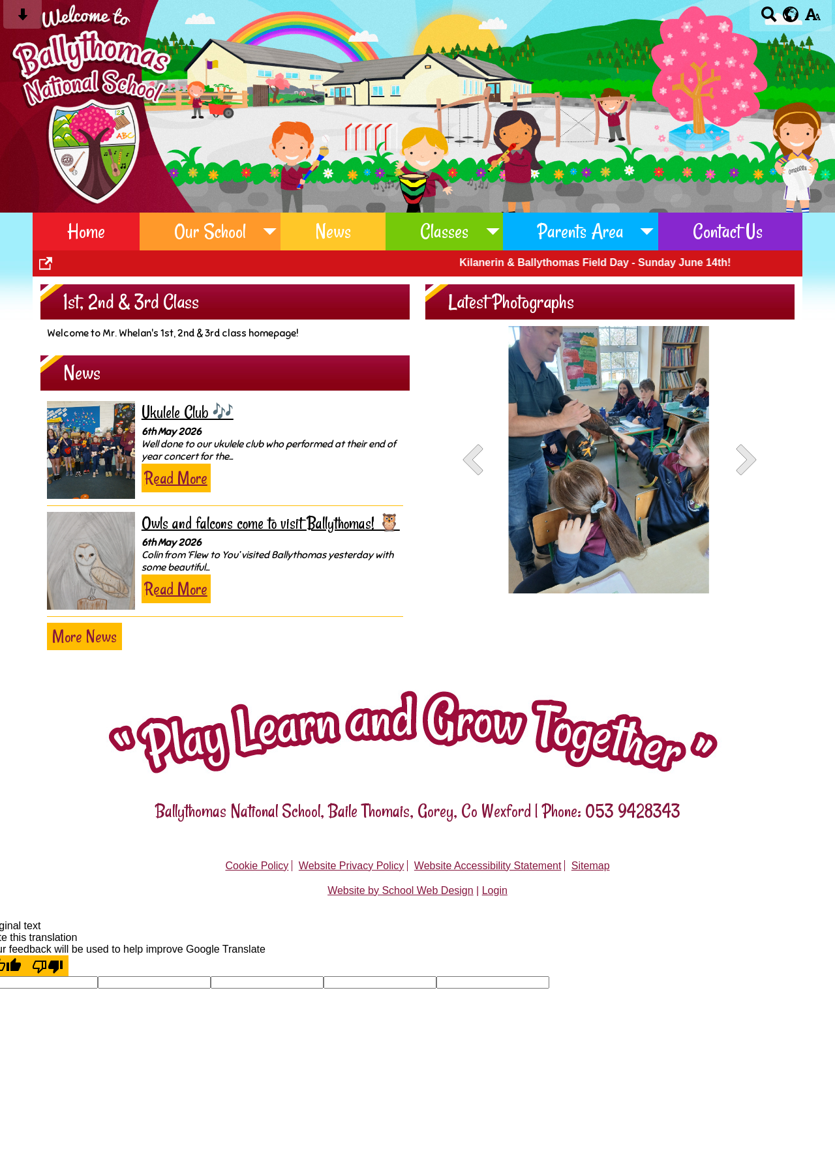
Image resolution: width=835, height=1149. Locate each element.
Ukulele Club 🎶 (188, 412)
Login (495, 890)
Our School (210, 231)
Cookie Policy (256, 865)
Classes (444, 231)
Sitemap (590, 865)
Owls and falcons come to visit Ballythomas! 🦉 (271, 523)
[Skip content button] (22, 18)
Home (86, 231)
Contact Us (728, 231)
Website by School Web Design (400, 890)
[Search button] (768, 18)
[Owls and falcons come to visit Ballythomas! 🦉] (91, 561)
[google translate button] (791, 14)
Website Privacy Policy (351, 865)
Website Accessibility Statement (488, 865)
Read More (176, 478)
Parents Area (581, 231)
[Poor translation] (47, 965)
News (333, 231)
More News (84, 636)
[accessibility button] (812, 18)
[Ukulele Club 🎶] (91, 450)
